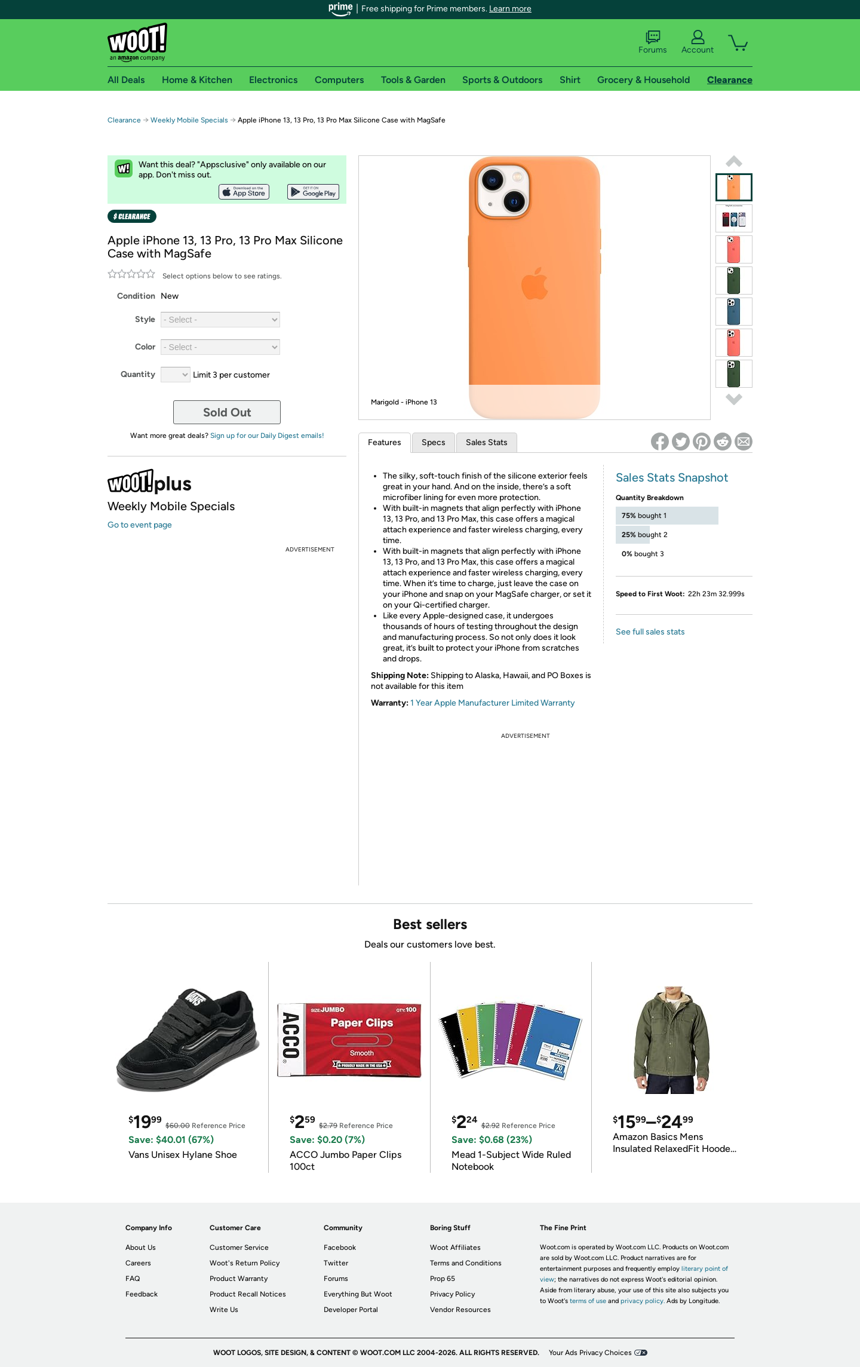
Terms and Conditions (466, 1263)
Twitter (336, 1263)
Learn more (510, 9)
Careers (138, 1263)
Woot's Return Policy (245, 1263)
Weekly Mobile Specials (189, 120)
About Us (140, 1247)
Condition (136, 296)
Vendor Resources (460, 1309)
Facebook (340, 1247)
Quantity (138, 374)
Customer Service (239, 1247)
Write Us (224, 1309)
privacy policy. (643, 1301)
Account (697, 42)
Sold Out (227, 412)
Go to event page (140, 525)
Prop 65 (442, 1278)
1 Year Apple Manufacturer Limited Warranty (492, 703)
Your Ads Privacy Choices (590, 1352)
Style (145, 319)
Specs (434, 442)
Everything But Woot (358, 1294)
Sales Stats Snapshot (672, 477)
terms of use (588, 1301)
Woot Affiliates (455, 1247)
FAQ (132, 1278)
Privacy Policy (452, 1294)
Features (384, 442)
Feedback (141, 1294)
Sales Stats (487, 442)
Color (145, 347)
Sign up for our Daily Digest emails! (267, 435)
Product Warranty (239, 1278)
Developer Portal (351, 1309)
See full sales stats (650, 632)
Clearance (124, 120)
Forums (652, 42)
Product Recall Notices (248, 1294)
